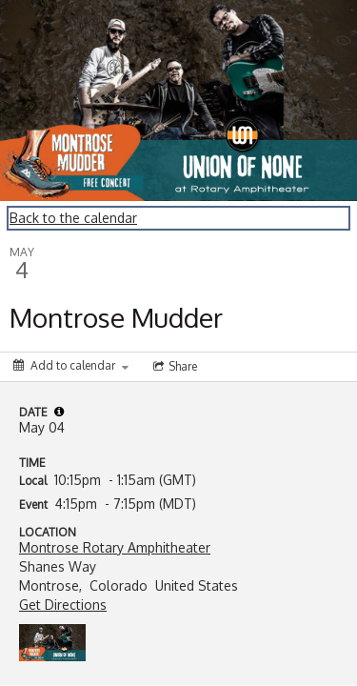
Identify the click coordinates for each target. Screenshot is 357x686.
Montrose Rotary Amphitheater (114, 547)
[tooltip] (59, 411)
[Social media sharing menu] (173, 367)
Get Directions (63, 604)
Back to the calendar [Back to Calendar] (73, 218)
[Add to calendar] (71, 365)
